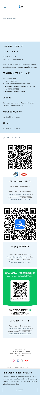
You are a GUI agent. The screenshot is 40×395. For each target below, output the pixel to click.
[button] (5, 7)
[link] (20, 7)
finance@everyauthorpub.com (14, 86)
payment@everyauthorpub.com (25, 67)
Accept (19, 390)
